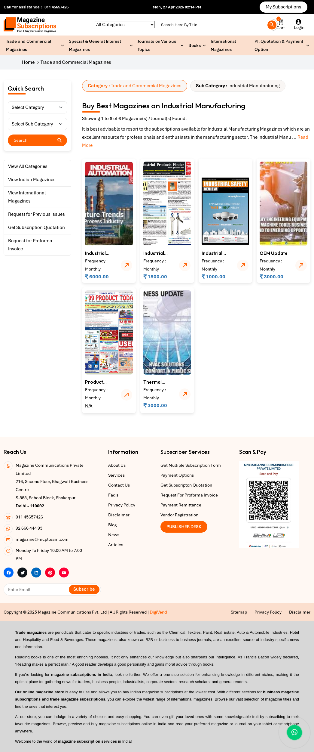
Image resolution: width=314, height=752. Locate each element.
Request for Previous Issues (36, 214)
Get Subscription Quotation (36, 227)
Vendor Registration (179, 515)
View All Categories (27, 166)
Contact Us (119, 485)
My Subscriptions (283, 7)
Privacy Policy (121, 505)
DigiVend (158, 612)
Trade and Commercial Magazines (28, 45)
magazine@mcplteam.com (42, 539)
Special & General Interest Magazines (95, 45)
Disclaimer (119, 515)
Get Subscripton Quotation (186, 485)
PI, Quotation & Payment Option (279, 45)
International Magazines (223, 45)
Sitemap (239, 612)
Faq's (113, 495)
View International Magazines (27, 197)
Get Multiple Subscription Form (190, 465)
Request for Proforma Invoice (30, 245)
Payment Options (177, 475)
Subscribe (84, 589)
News (113, 534)
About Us (117, 465)
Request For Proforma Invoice (189, 495)
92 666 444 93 (29, 528)
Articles (115, 544)
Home (28, 62)
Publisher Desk (183, 526)
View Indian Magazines (32, 180)
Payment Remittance (180, 505)
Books (194, 45)
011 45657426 (56, 7)
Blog (112, 525)
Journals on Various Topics (157, 45)
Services (116, 475)
